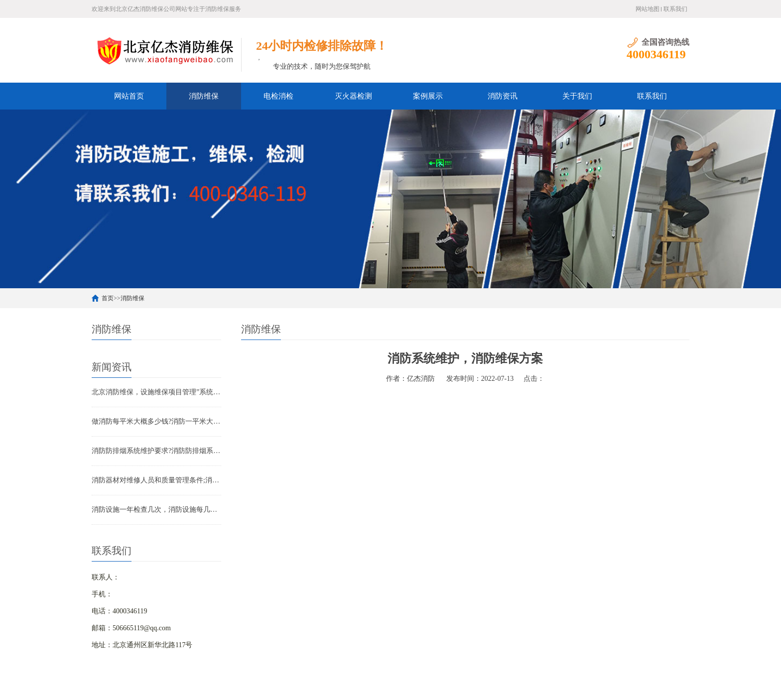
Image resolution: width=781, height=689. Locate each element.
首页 (108, 298)
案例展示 (428, 96)
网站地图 (647, 8)
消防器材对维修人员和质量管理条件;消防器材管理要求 (156, 480)
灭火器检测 (353, 96)
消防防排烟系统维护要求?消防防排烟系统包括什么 (156, 451)
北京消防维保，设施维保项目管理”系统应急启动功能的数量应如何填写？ (156, 392)
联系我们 (675, 8)
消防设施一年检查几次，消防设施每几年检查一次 (156, 509)
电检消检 (278, 96)
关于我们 (577, 96)
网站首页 (129, 96)
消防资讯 (503, 96)
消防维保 (204, 96)
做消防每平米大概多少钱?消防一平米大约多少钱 (156, 421)
